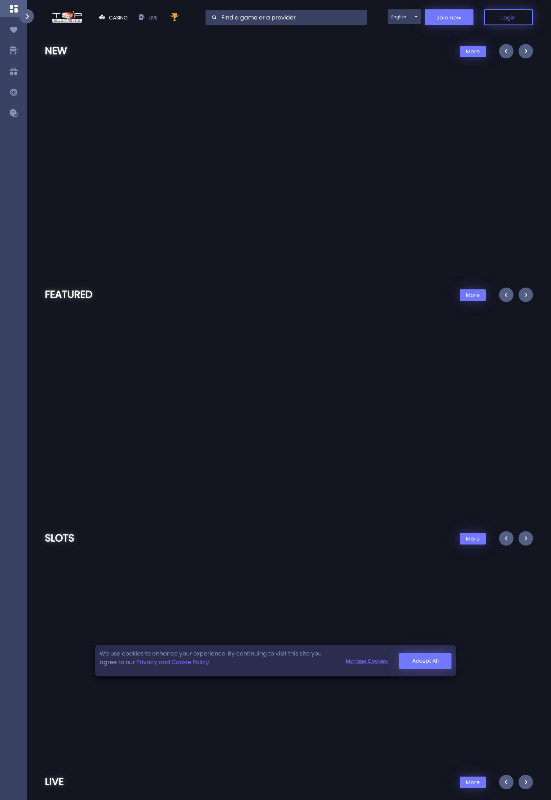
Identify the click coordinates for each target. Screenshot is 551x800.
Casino (113, 17)
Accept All (425, 661)
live (148, 17)
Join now (449, 17)
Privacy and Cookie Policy (172, 662)
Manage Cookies (367, 661)
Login (508, 17)
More (473, 51)
